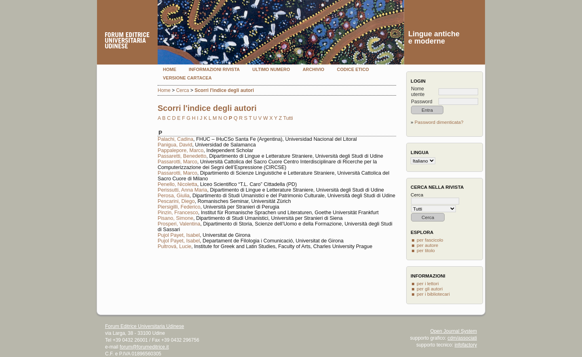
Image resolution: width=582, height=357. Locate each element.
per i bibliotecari (433, 293)
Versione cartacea (187, 77)
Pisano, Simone (175, 218)
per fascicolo (430, 239)
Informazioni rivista (214, 69)
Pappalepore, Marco (180, 150)
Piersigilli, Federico (179, 207)
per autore (427, 245)
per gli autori (430, 288)
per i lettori (428, 283)
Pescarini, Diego (176, 201)
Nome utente (417, 91)
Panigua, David (175, 145)
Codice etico (353, 69)
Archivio (314, 69)
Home (169, 69)
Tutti (288, 118)
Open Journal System (453, 331)
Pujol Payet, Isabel (179, 235)
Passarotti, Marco (177, 162)
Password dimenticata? (439, 122)
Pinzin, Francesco (178, 212)
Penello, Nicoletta (177, 184)
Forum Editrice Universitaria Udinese (144, 326)
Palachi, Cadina (175, 139)
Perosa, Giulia (174, 195)
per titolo (426, 250)
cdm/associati (462, 338)
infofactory (466, 345)
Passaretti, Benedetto (182, 156)
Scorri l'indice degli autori (224, 90)
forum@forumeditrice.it (144, 347)
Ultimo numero (271, 69)
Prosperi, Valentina (179, 224)
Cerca (182, 90)
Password (421, 101)
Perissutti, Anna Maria (182, 190)
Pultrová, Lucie (174, 246)
